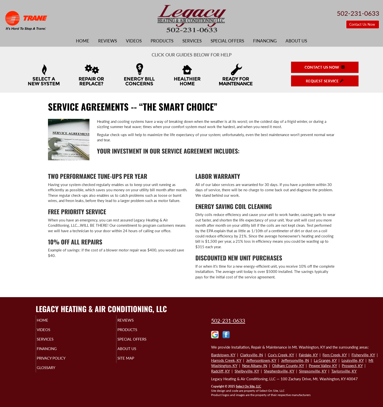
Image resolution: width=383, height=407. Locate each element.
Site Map (134, 362)
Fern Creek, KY (335, 355)
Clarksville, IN (251, 355)
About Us (296, 40)
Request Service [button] (325, 81)
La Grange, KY (325, 360)
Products (162, 40)
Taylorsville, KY (344, 371)
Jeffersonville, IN (295, 360)
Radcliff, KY (220, 371)
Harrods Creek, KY (226, 360)
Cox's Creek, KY (281, 355)
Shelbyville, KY (247, 371)
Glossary (54, 373)
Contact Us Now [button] (362, 24)
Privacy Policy (60, 362)
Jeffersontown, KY (261, 360)
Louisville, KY (353, 360)
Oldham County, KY (288, 365)
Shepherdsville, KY (279, 371)
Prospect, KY (352, 365)
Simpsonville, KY (312, 371)
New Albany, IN (254, 365)
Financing (265, 40)
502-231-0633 (228, 320)
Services (192, 40)
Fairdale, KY (308, 355)
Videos (134, 40)
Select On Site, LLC (248, 386)
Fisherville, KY (363, 355)
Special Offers (227, 40)
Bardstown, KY (223, 355)
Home (82, 40)
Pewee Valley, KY (323, 365)
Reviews (107, 40)
